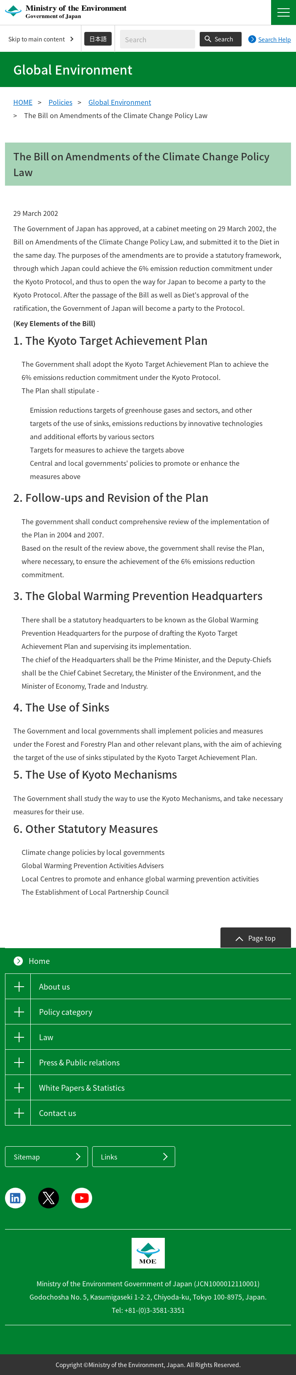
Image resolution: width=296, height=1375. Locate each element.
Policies (60, 102)
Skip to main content (36, 39)
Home (39, 960)
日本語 (98, 38)
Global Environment (119, 102)
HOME (22, 102)
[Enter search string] (157, 39)
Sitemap (27, 1157)
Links (109, 1157)
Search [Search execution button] (224, 39)
